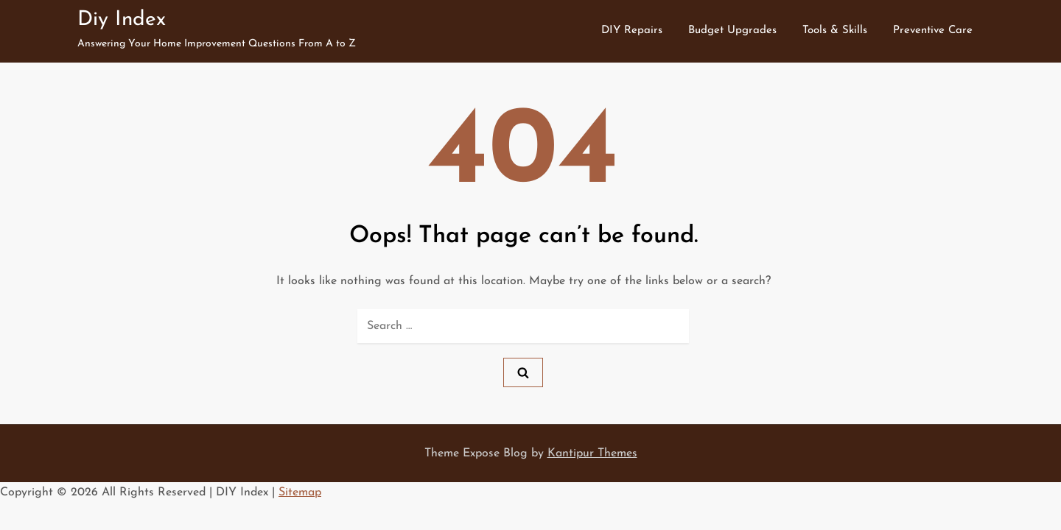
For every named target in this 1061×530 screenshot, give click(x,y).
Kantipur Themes (592, 453)
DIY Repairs (631, 30)
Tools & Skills (834, 30)
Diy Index (121, 20)
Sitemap (300, 492)
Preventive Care (933, 30)
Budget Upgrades (732, 30)
